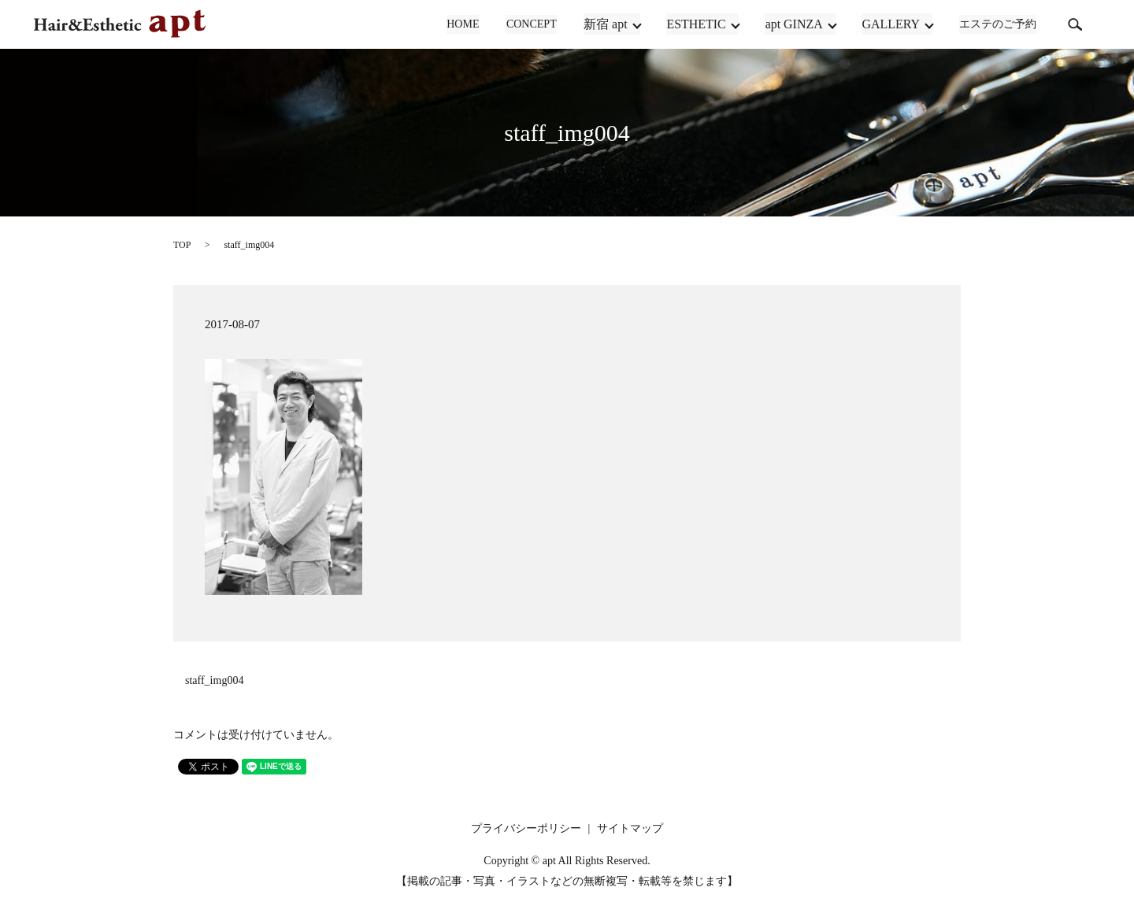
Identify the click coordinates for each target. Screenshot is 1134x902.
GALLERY (891, 24)
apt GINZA (794, 24)
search (1075, 24)
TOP (182, 244)
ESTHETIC (697, 24)
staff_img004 (214, 680)
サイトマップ (630, 828)
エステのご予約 (997, 25)
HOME (465, 25)
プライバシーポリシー (526, 828)
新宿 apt (606, 24)
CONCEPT (532, 25)
